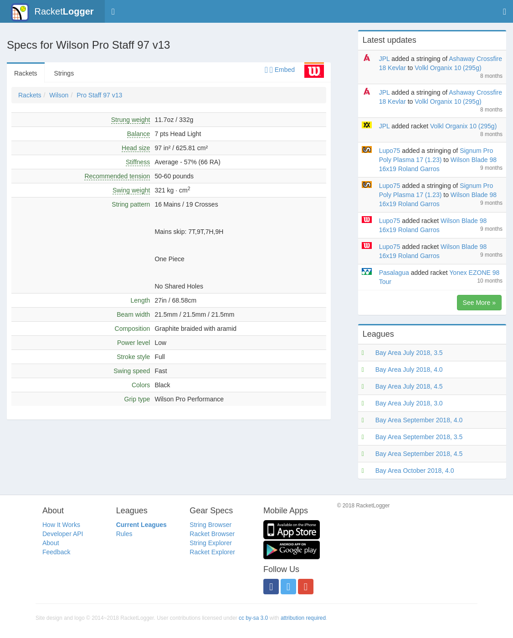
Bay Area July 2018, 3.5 (409, 352)
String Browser (210, 524)
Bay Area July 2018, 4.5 (409, 386)
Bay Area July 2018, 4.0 (409, 369)
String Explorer (211, 543)
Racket (52, 12)
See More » (479, 302)
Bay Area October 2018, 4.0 (414, 470)
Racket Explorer (212, 552)
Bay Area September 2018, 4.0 (418, 420)
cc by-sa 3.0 (253, 618)
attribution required (303, 618)
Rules (124, 533)
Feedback (56, 552)
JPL (384, 58)
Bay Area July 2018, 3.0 (409, 403)
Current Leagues (141, 524)
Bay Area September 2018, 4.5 (418, 453)
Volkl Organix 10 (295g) (448, 67)
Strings (64, 73)
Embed (280, 69)
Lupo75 (389, 150)
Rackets (25, 73)
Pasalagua (394, 272)
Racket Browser (212, 533)
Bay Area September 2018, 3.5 (418, 437)
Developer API (62, 533)
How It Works (61, 524)
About (50, 543)
